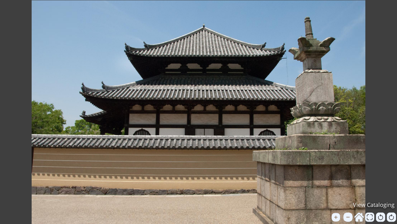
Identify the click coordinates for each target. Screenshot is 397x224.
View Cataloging (374, 204)
